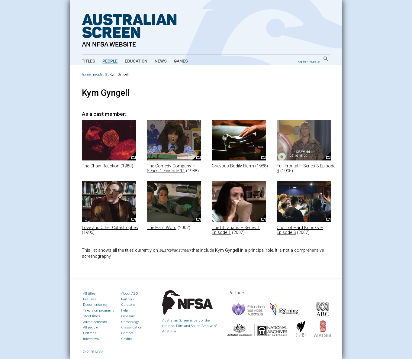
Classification (131, 327)
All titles (89, 293)
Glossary (128, 316)
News (161, 61)
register (314, 61)
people (97, 74)
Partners (127, 299)
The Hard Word (161, 227)
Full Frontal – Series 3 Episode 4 (306, 168)
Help (124, 310)
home (86, 74)
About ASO (129, 293)
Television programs (98, 310)
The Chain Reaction (100, 166)
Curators (128, 304)
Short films (91, 316)
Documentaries (95, 304)
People (109, 61)
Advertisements (95, 322)
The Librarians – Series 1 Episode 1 (236, 230)
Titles (88, 61)
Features (89, 299)
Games (181, 61)
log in (302, 61)
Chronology (130, 322)
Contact (127, 333)
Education (136, 61)
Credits (126, 339)
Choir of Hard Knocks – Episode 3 (300, 230)
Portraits (89, 333)
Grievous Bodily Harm (233, 166)
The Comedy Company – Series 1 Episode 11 (171, 168)
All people (90, 327)
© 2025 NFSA (93, 352)
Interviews (91, 339)
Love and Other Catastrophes (110, 227)
